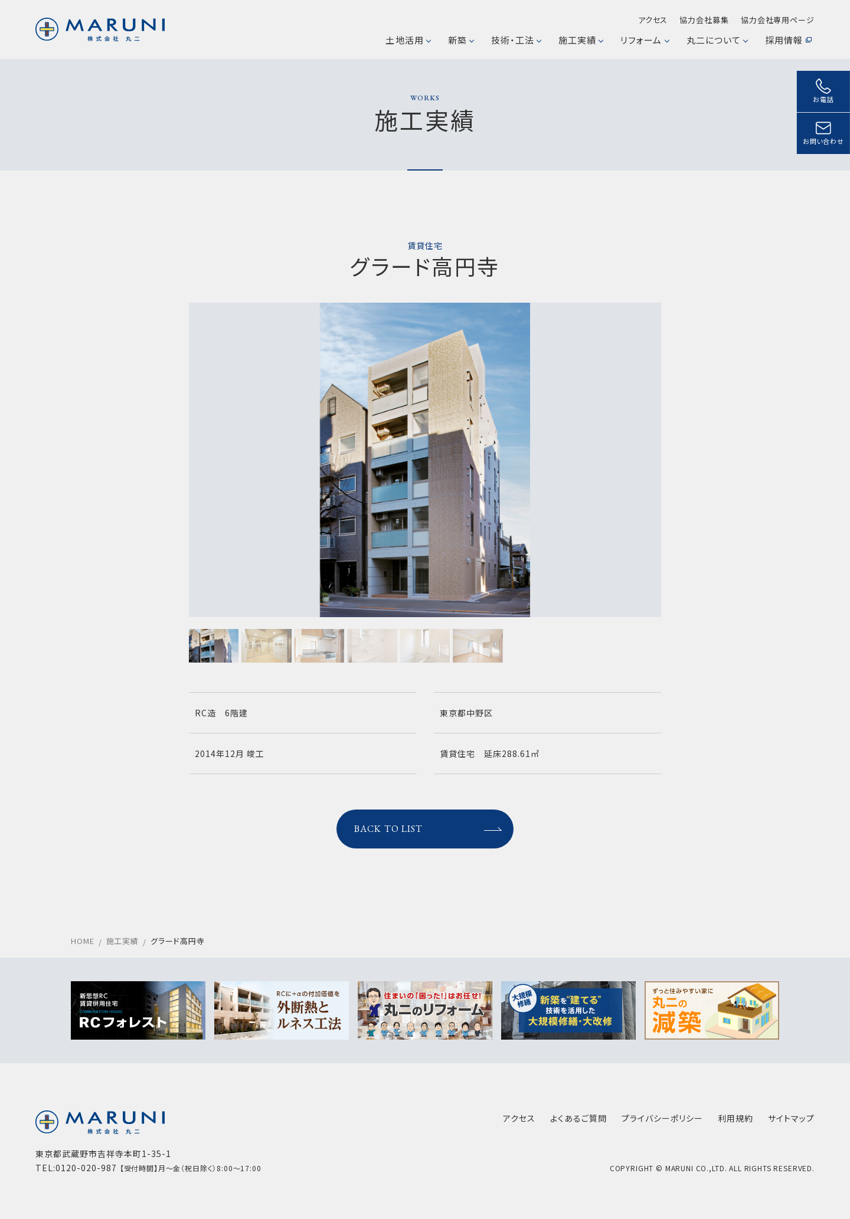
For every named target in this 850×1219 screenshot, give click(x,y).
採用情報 (788, 40)
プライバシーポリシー (662, 1118)
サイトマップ (791, 1118)
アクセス (653, 20)
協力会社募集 (703, 20)
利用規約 (735, 1118)
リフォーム (644, 40)
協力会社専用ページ (778, 20)
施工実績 (580, 40)
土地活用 (407, 40)
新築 (460, 40)
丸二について (716, 40)
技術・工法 (516, 40)
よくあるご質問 (578, 1118)
